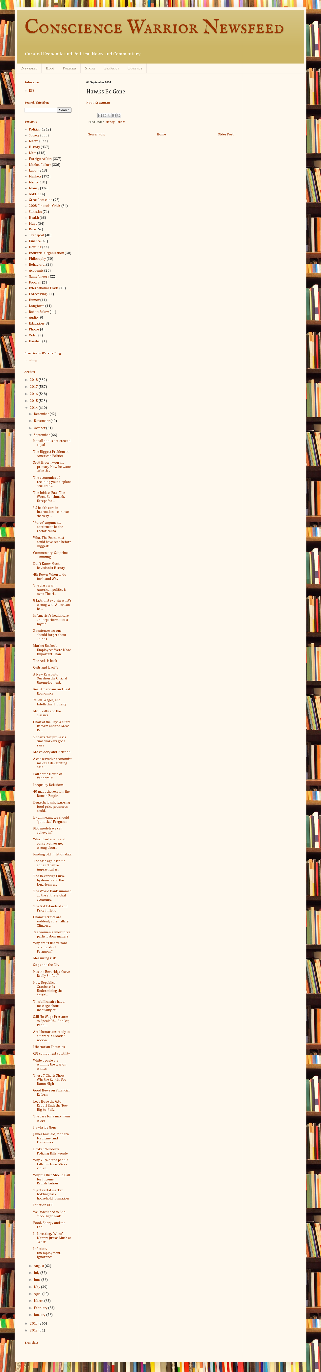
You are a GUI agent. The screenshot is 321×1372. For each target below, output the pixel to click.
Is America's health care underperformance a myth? (51, 620)
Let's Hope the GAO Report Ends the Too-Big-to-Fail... (50, 1106)
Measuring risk (44, 958)
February (41, 1308)
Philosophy (37, 259)
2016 (34, 394)
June (37, 1280)
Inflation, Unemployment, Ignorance (47, 1253)
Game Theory (39, 276)
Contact (134, 68)
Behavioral (37, 264)
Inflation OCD (43, 1205)
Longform (37, 306)
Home (161, 134)
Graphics (111, 68)
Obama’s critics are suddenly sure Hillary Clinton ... (51, 921)
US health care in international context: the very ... (51, 512)
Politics (120, 122)
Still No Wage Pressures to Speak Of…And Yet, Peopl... (51, 1021)
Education (36, 323)
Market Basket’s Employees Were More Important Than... (52, 650)
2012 (34, 1330)
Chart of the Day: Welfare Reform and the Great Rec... (51, 726)
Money (109, 122)
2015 (34, 401)
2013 (34, 1323)
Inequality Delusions (48, 785)
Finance (35, 241)
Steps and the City (46, 965)
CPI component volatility (51, 1053)
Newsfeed (29, 68)
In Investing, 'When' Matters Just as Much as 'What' (52, 1238)
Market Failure (40, 165)
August (39, 1266)
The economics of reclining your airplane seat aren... (52, 482)
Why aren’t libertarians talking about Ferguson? (50, 947)
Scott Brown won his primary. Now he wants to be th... (52, 467)
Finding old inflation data (52, 854)
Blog (50, 68)
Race (32, 229)
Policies (69, 68)
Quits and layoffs (45, 667)
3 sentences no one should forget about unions (49, 635)
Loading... (31, 360)
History (34, 147)
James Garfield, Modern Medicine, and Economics (51, 1138)
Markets (35, 176)
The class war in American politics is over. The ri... (49, 590)
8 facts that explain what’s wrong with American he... (52, 605)
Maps (33, 223)
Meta (32, 153)
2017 (34, 387)
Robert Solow (39, 312)
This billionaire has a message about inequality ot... (49, 1006)
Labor (33, 170)
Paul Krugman (98, 102)
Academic (36, 270)
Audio (33, 317)
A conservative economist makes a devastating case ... (52, 763)
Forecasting (38, 294)
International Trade (44, 288)
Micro (33, 182)
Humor (34, 300)
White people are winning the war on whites (49, 1065)
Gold (32, 194)
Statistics (35, 212)
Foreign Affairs (40, 159)
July (37, 1273)
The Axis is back (45, 661)
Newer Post (96, 134)
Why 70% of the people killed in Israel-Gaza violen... (50, 1164)
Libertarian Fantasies (49, 1047)
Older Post (225, 134)
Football (35, 282)
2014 (34, 408)
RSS (31, 90)
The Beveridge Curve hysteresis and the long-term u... (49, 880)
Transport (36, 235)
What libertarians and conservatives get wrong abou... (49, 843)
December (42, 414)
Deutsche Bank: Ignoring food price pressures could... (51, 807)
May (37, 1287)
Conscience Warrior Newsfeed (154, 27)
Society (34, 135)
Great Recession (40, 200)
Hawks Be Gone (45, 1127)
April (38, 1294)
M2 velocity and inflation (51, 752)
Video (33, 335)
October (40, 428)
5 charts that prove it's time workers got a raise (49, 741)
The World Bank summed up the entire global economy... (52, 895)
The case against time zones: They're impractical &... (49, 865)
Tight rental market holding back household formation (51, 1194)
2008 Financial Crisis (45, 206)
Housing (35, 247)
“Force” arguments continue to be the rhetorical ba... (48, 527)
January (40, 1315)
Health (34, 217)
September (42, 435)
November (42, 421)
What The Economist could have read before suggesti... (52, 542)
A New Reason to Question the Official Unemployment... (50, 679)
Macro (34, 141)
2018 (34, 380)
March (39, 1301)
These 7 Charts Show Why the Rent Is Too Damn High (49, 1080)
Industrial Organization (46, 253)
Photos (34, 329)
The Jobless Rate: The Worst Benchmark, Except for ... (49, 497)
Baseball (35, 341)
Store (90, 68)
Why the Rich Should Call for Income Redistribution (51, 1179)
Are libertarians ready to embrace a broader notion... (51, 1036)
